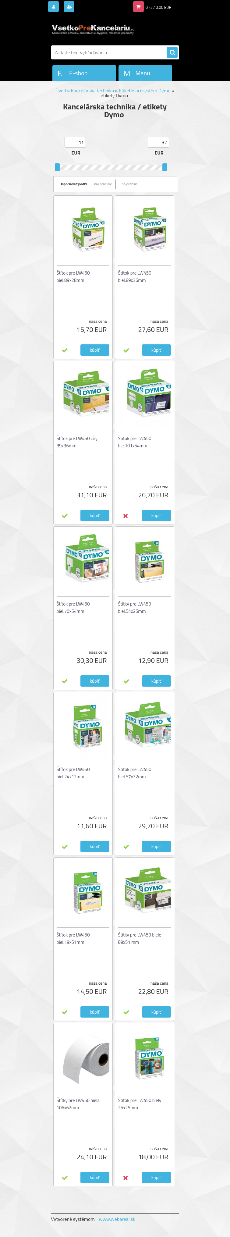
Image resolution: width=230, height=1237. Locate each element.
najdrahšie (130, 184)
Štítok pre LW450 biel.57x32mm (134, 773)
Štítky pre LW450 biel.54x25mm (134, 607)
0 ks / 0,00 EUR (159, 7)
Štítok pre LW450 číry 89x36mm (77, 442)
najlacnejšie (103, 184)
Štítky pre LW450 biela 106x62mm (78, 1104)
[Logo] (93, 29)
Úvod (60, 90)
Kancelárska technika (92, 90)
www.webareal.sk (117, 1219)
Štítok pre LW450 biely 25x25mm (139, 1104)
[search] (172, 53)
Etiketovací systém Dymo (145, 90)
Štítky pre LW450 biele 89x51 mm (139, 938)
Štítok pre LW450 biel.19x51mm (73, 938)
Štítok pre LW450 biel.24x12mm (73, 773)
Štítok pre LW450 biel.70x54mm (73, 607)
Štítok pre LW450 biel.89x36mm (134, 276)
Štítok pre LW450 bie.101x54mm (134, 442)
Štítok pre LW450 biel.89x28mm (73, 276)
